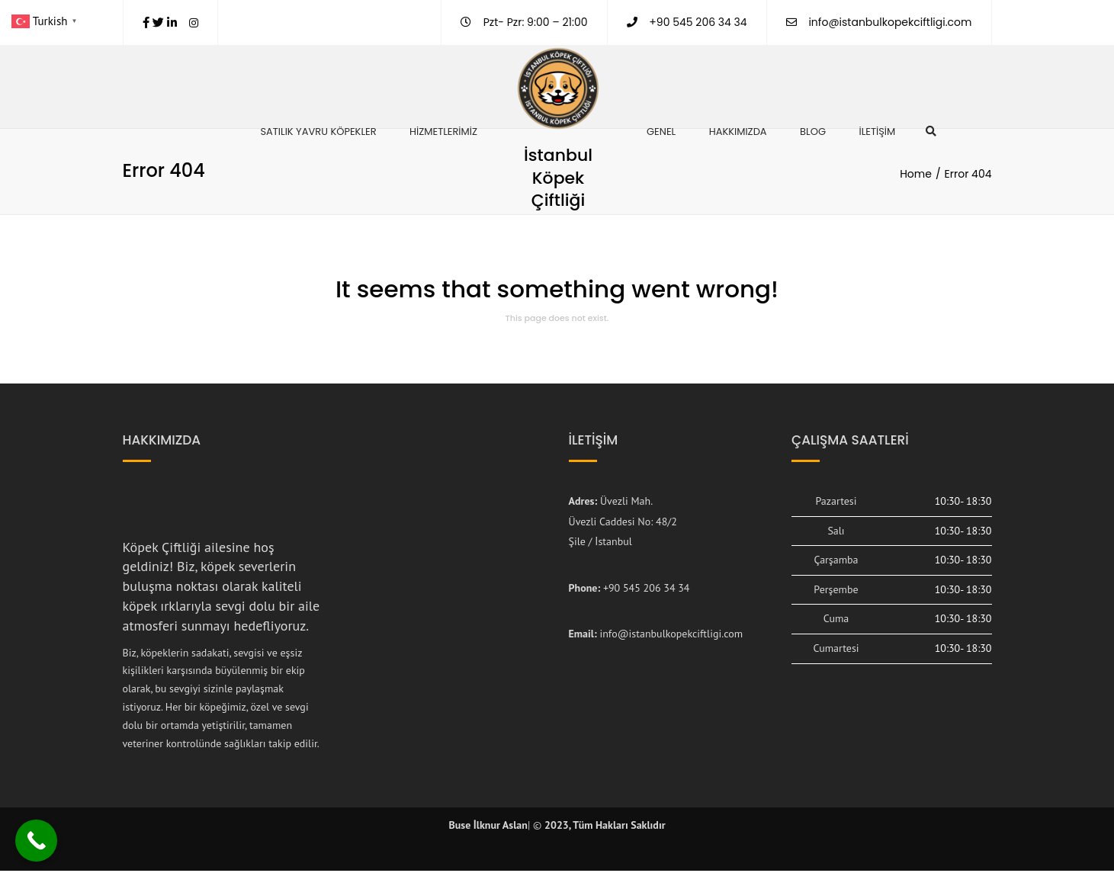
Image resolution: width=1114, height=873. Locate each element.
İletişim (877, 131)
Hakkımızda (738, 131)
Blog (813, 131)
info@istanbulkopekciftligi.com (889, 22)
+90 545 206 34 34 (646, 590)
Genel (661, 131)
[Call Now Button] (36, 841)
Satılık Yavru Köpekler (318, 131)
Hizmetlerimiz (443, 131)
